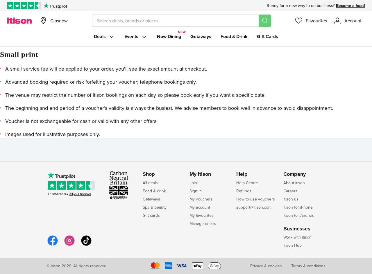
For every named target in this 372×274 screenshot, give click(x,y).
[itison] (19, 20)
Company (294, 174)
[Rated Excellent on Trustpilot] (24, 5)
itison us (290, 199)
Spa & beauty (155, 207)
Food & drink (154, 191)
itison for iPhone (298, 207)
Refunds (243, 191)
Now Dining (169, 36)
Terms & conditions (308, 266)
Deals (104, 36)
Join (193, 183)
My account (199, 207)
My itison (200, 174)
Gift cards (151, 215)
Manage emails (202, 223)
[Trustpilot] (55, 5)
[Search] (265, 21)
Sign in (195, 191)
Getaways (200, 36)
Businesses (296, 228)
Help (242, 174)
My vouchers (201, 199)
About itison (294, 183)
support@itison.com (253, 207)
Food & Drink (234, 36)
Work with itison (297, 237)
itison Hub (292, 245)
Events (136, 36)
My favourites (201, 215)
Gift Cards (267, 36)
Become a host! (350, 5)
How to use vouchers (255, 199)
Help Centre (247, 183)
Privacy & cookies (266, 266)
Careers (290, 191)
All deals (150, 183)
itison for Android (298, 215)
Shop (149, 174)
